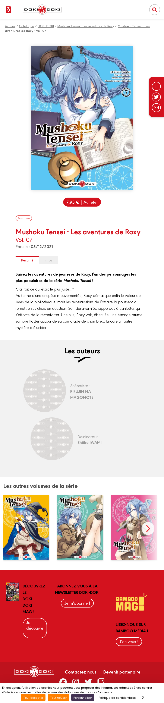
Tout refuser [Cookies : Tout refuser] (58, 697)
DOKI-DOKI (46, 25)
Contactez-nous (81, 671)
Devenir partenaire (122, 671)
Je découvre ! (34, 628)
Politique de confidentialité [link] (117, 697)
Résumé (27, 259)
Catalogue (26, 25)
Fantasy (24, 218)
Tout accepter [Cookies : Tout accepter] (33, 697)
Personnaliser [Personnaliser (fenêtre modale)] (82, 697)
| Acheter (82, 202)
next (148, 528)
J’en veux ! (128, 641)
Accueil (10, 25)
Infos (48, 259)
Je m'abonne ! (77, 603)
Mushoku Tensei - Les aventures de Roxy (85, 25)
